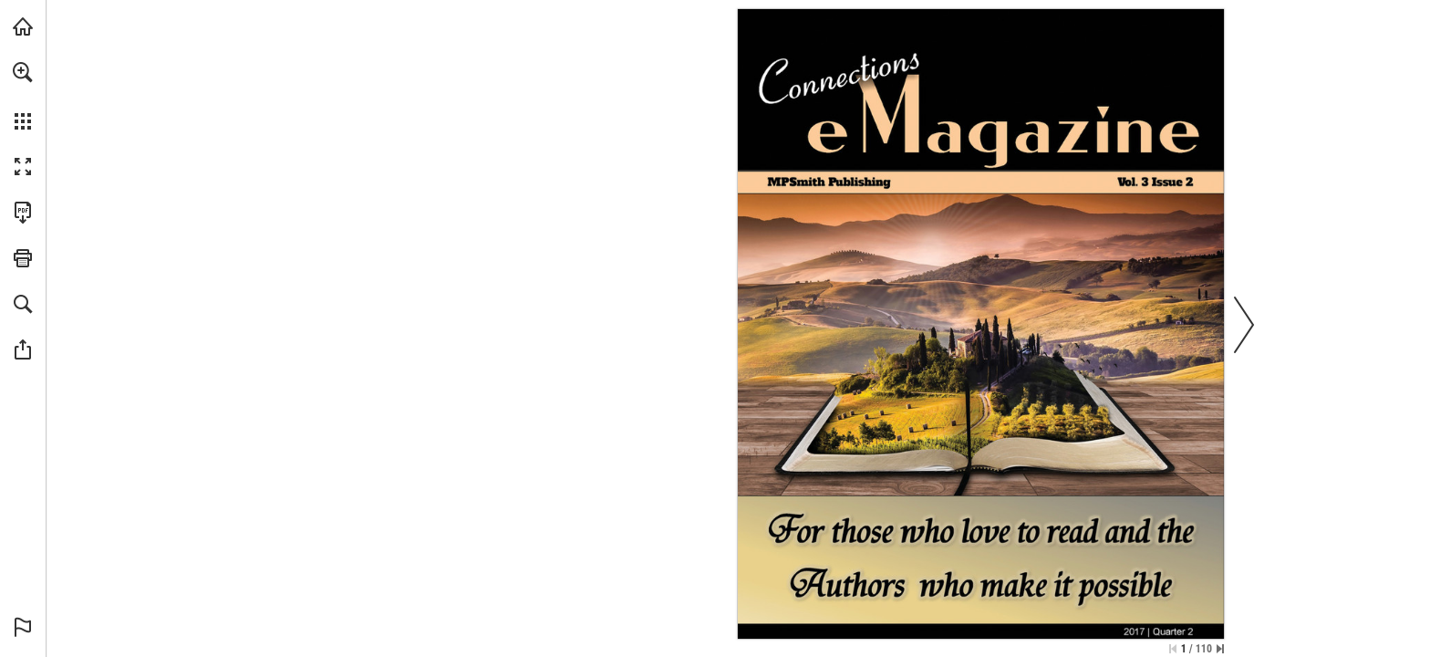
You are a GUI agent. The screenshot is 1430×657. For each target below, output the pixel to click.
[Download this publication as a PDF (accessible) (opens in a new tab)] (23, 212)
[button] (23, 72)
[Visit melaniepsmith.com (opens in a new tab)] (23, 26)
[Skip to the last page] (1220, 648)
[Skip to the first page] (1172, 648)
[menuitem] (23, 96)
